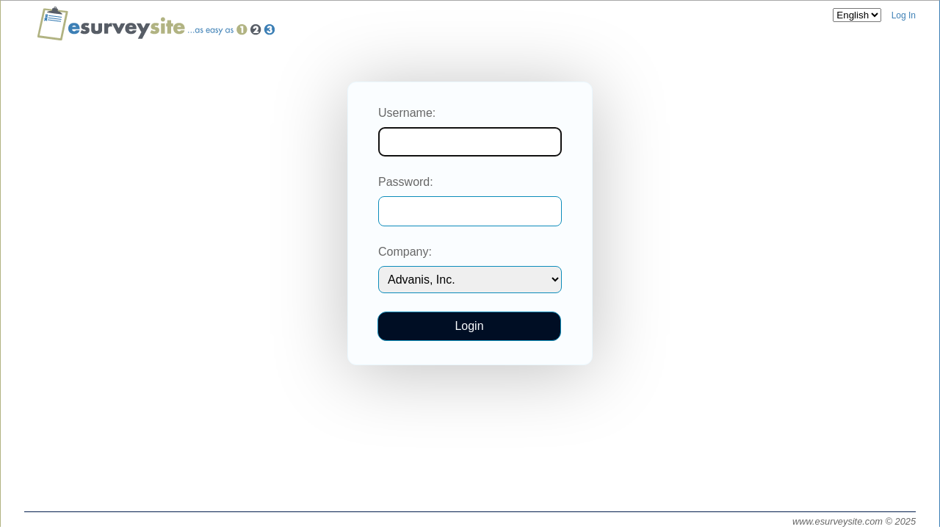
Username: (406, 113)
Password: (405, 182)
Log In (904, 15)
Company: (405, 251)
